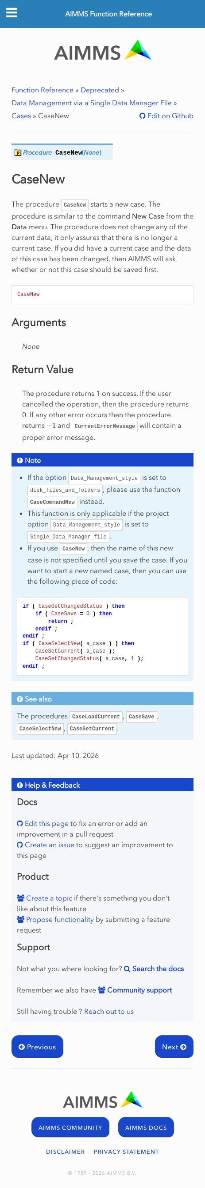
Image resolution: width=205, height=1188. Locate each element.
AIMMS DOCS (146, 1127)
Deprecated (100, 89)
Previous (37, 1046)
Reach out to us (109, 1011)
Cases (21, 115)
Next (174, 1046)
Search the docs (157, 968)
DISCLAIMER (65, 1151)
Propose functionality (59, 919)
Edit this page (46, 823)
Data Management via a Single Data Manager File (92, 102)
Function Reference (42, 89)
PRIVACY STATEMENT (126, 1151)
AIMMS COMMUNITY (70, 1127)
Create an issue (48, 844)
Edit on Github (169, 115)
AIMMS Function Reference (108, 13)
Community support (138, 989)
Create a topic (48, 897)
